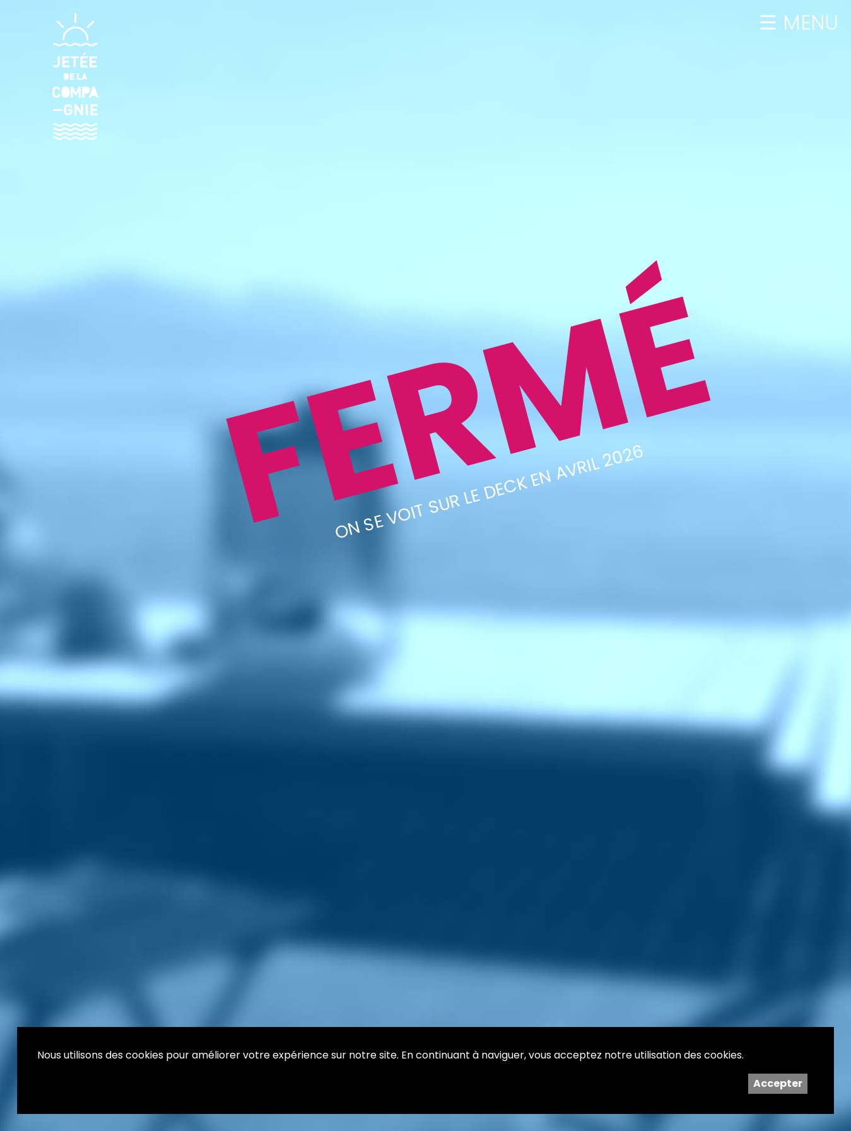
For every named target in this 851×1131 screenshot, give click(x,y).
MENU (807, 23)
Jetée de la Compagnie (76, 76)
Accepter (777, 1083)
